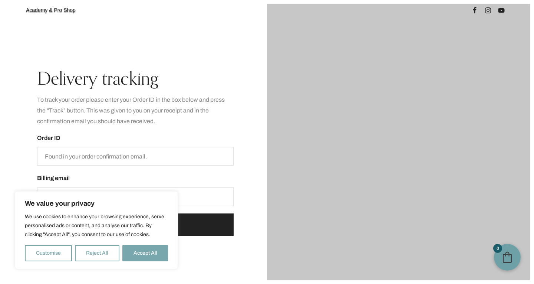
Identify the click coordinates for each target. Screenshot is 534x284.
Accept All (145, 253)
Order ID (48, 138)
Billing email (53, 178)
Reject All (97, 253)
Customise (48, 253)
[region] (96, 230)
